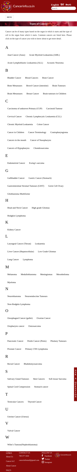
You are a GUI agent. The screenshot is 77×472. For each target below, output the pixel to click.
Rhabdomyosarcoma (33, 364)
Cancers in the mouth (16, 140)
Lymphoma (28, 259)
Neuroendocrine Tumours (36, 296)
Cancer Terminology (37, 132)
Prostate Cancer (14, 349)
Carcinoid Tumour (54, 108)
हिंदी (62, 5)
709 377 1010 (24, 456)
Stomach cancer (41, 386)
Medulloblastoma (28, 274)
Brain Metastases (14, 93)
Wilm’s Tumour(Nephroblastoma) (22, 444)
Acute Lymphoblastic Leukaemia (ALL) (25, 62)
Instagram (48, 462)
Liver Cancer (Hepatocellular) (20, 251)
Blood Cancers (31, 77)
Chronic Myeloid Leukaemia (20, 124)
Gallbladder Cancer (16, 178)
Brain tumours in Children (54, 93)
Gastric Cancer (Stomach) (40, 178)
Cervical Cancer (14, 116)
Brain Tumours (59, 85)
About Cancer (11, 466)
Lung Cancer (13, 259)
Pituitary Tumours (58, 341)
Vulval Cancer (13, 430)
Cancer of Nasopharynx (40, 140)
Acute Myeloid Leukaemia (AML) (44, 55)
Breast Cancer (32, 93)
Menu (9, 17)
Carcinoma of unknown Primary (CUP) (24, 108)
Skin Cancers (39, 379)
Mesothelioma (62, 274)
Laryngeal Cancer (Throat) (19, 243)
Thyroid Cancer (35, 401)
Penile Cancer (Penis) (37, 341)
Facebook (48, 456)
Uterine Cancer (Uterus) (18, 416)
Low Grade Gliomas (47, 251)
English (55, 4)
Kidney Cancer (14, 229)
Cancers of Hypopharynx (18, 148)
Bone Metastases (14, 85)
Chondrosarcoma (41, 148)
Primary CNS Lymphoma (36, 349)
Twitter (47, 459)
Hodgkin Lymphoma (16, 215)
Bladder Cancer (14, 77)
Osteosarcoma (34, 326)
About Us (9, 457)
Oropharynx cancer (15, 326)
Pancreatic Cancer (15, 341)
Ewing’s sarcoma (36, 163)
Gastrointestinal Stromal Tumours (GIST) (25, 186)
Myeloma (11, 282)
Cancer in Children (15, 132)
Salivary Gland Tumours (18, 379)
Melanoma (12, 274)
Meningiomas (46, 274)
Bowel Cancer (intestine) (37, 85)
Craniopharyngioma (59, 132)
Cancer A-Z (10, 461)
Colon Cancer (43, 124)
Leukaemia (40, 243)
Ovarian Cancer (44, 318)
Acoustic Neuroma (55, 62)
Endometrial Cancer (16, 163)
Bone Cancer (48, 77)
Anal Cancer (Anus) (16, 55)
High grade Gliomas (41, 207)
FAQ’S (8, 470)
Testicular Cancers (15, 401)
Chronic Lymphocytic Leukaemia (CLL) (43, 116)
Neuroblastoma (14, 296)
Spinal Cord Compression (18, 386)
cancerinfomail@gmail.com (29, 460)
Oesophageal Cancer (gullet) (20, 318)
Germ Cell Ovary (56, 186)
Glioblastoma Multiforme (18, 194)
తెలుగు (68, 5)
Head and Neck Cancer (17, 207)
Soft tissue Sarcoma (57, 379)
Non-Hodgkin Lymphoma (18, 304)
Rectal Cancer (13, 364)
